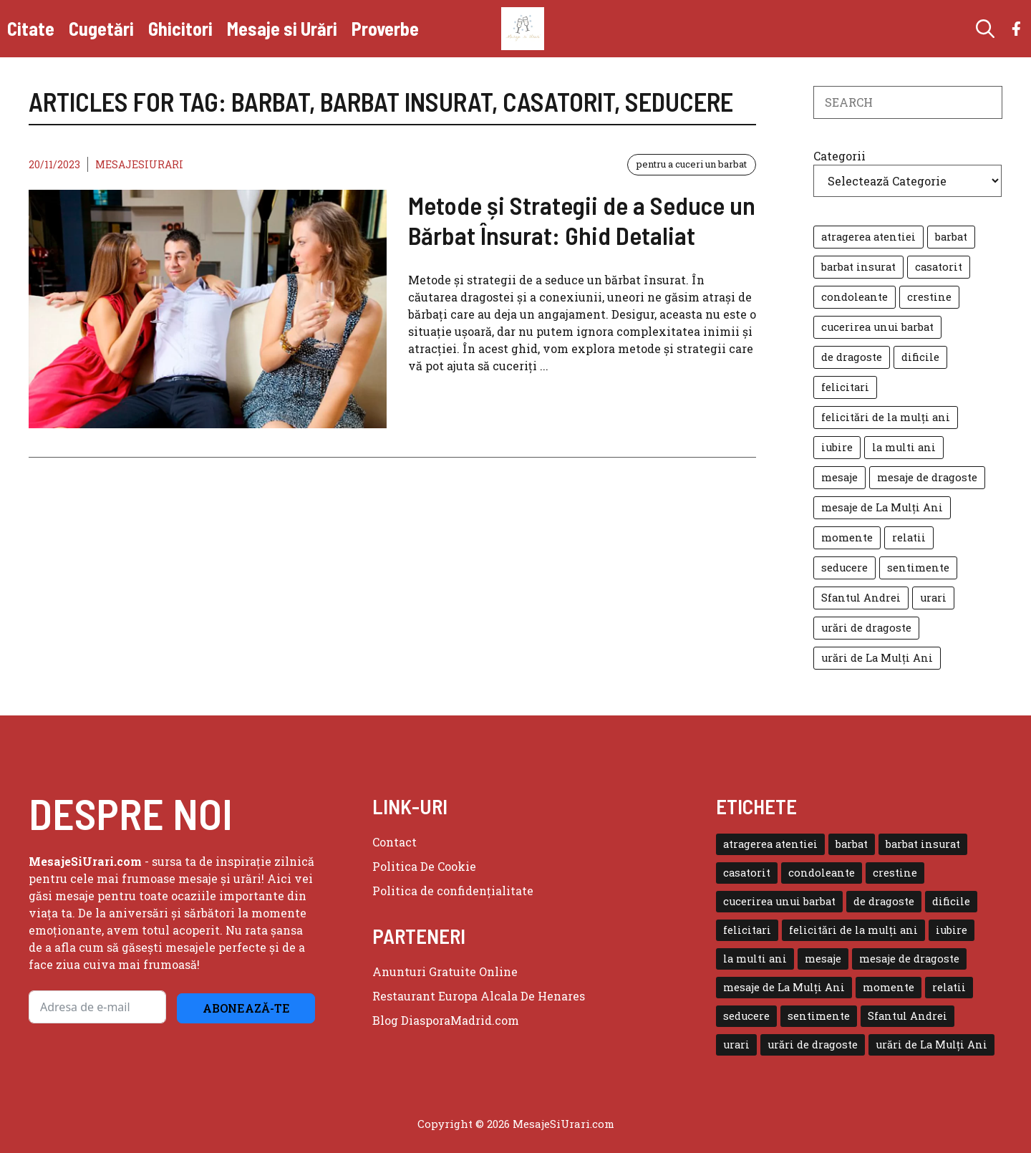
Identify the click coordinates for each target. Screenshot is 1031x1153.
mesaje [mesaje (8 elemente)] (839, 477)
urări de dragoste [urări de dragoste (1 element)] (866, 628)
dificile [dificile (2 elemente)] (920, 357)
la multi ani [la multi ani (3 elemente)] (904, 447)
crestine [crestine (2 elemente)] (929, 297)
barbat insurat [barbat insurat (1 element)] (858, 267)
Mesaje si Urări (282, 28)
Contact (394, 841)
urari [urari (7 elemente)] (933, 597)
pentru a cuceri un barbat (691, 164)
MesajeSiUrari (139, 164)
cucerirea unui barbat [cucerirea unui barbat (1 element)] (877, 327)
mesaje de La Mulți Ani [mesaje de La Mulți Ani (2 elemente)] (882, 507)
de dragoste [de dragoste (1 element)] (851, 357)
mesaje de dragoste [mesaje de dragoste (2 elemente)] (927, 477)
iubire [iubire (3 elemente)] (837, 447)
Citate (30, 28)
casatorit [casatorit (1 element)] (938, 267)
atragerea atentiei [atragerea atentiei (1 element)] (868, 236)
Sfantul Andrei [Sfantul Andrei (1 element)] (861, 597)
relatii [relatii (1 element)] (909, 537)
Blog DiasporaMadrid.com (445, 1020)
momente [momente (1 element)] (847, 537)
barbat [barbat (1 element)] (951, 236)
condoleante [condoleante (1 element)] (854, 297)
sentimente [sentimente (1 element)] (918, 567)
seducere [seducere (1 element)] (844, 567)
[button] (985, 28)
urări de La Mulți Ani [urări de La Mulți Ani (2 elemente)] (877, 658)
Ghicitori (180, 28)
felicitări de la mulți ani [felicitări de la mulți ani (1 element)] (885, 417)
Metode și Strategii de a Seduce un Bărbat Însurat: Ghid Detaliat (581, 220)
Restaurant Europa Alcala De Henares (478, 995)
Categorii (839, 155)
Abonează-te (246, 1007)
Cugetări (101, 28)
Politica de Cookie (424, 866)
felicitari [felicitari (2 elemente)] (845, 387)
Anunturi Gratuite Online (445, 971)
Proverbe (385, 28)
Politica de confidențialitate (452, 890)
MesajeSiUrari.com (563, 1123)
